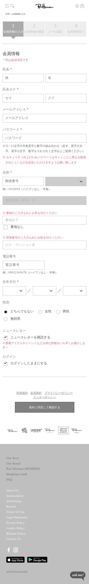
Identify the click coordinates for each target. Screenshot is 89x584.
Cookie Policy (15, 528)
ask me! (77, 575)
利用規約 (22, 393)
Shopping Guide (16, 474)
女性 (48, 311)
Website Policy (16, 533)
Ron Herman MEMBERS (23, 468)
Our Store (12, 458)
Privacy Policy (15, 522)
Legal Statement (16, 517)
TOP (7, 14)
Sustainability (15, 496)
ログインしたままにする (28, 363)
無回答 (15, 319)
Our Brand (13, 463)
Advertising (13, 501)
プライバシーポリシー (58, 393)
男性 (66, 311)
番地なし (17, 227)
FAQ (9, 479)
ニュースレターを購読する (30, 337)
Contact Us (13, 539)
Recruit (11, 506)
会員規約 (36, 393)
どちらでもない (22, 311)
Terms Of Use (15, 512)
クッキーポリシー (44, 397)
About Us (12, 490)
